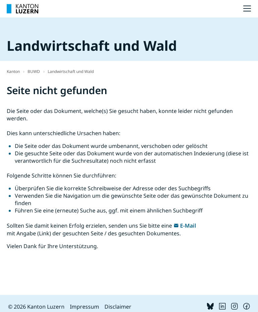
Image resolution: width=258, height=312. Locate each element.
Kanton (13, 71)
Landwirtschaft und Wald (71, 71)
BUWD (34, 71)
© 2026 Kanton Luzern (36, 306)
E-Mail (188, 225)
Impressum (84, 306)
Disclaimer (117, 306)
